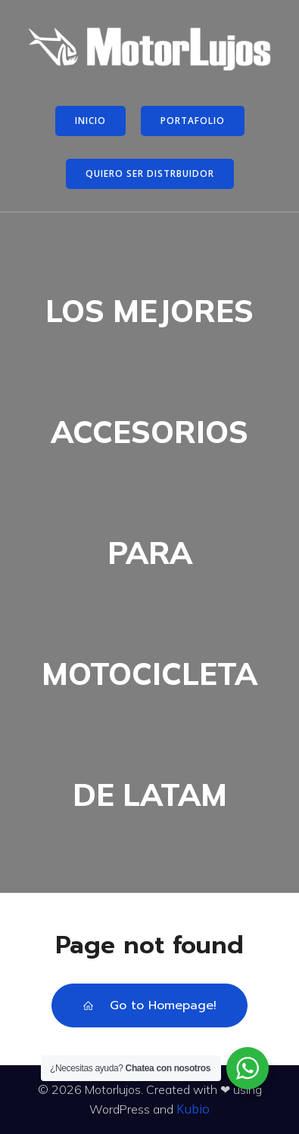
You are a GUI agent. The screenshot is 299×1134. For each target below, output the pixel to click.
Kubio (193, 1109)
